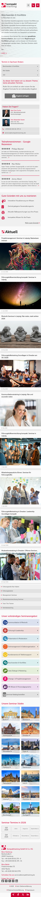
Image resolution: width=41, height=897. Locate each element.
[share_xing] (13, 895)
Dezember (34, 836)
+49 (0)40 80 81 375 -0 (12, 859)
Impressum (29, 890)
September (34, 828)
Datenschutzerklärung (15, 890)
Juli (15, 828)
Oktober (16, 836)
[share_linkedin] (27, 895)
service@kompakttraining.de (25, 875)
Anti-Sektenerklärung (23, 886)
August (25, 828)
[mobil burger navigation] (28, 5)
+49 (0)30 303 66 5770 (12, 871)
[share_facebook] (18, 895)
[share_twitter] (22, 895)
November (25, 836)
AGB (11, 886)
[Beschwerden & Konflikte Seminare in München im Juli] (33, 5)
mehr (4, 53)
